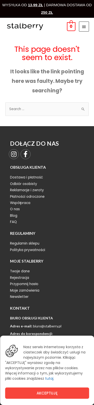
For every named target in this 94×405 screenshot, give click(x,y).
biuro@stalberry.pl (47, 326)
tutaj (49, 378)
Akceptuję (47, 393)
